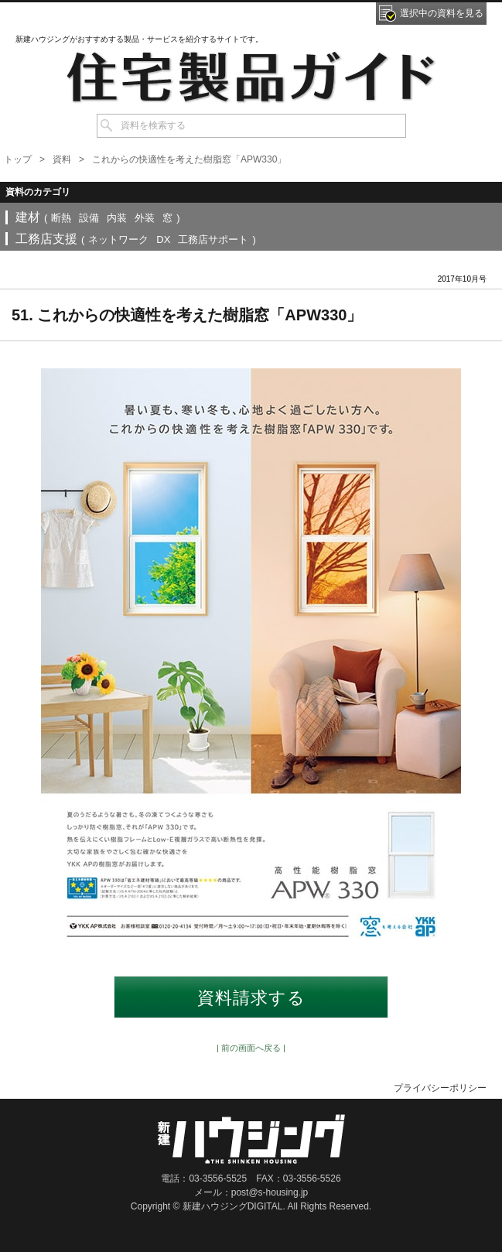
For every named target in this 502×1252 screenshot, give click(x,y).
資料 (62, 159)
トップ (18, 159)
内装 (117, 218)
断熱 (61, 218)
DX (163, 239)
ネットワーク (118, 239)
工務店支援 (46, 238)
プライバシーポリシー (440, 1088)
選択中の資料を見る (441, 13)
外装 (145, 218)
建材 (27, 217)
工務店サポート (213, 239)
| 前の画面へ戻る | (251, 1047)
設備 (89, 218)
